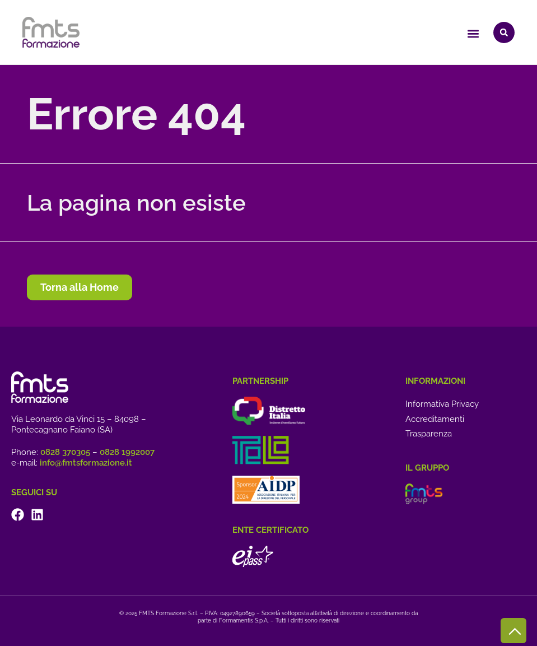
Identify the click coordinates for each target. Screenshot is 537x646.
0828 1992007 (127, 452)
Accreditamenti (434, 419)
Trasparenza (428, 434)
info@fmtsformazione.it (86, 463)
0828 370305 (65, 452)
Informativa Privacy (442, 404)
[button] (473, 34)
